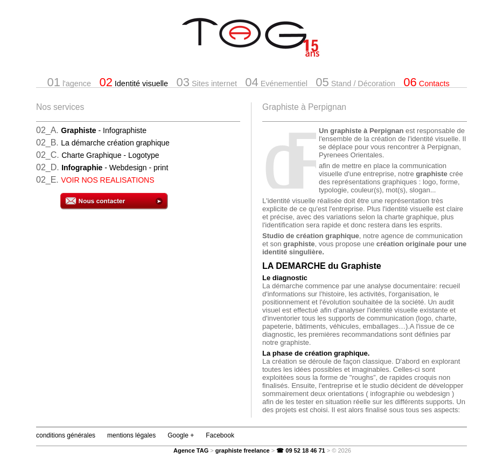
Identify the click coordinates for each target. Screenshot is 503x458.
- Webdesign (114, 167)
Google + (180, 435)
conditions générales (65, 435)
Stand (355, 82)
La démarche (115, 142)
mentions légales (131, 435)
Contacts (426, 82)
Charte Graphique (110, 155)
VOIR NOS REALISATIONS (107, 180)
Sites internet (206, 82)
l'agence (69, 82)
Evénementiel (276, 82)
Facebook (220, 435)
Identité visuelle (133, 82)
